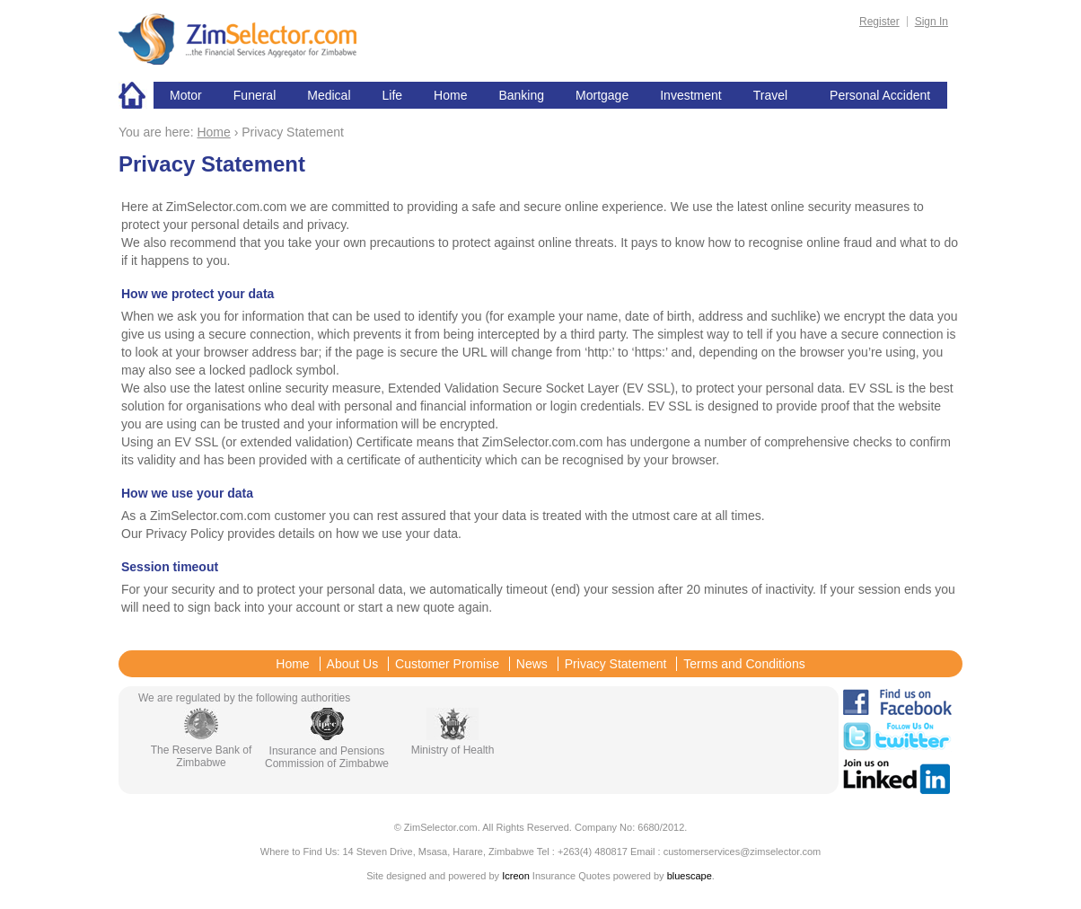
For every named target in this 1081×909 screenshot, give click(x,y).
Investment (690, 95)
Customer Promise (447, 664)
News (532, 664)
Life (392, 95)
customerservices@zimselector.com (743, 851)
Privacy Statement (616, 664)
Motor (186, 95)
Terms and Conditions (743, 664)
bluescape (689, 875)
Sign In (931, 21)
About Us (353, 664)
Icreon (516, 875)
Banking (521, 95)
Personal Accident (880, 95)
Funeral (254, 95)
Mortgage (602, 95)
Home (136, 95)
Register (879, 21)
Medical (328, 95)
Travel (770, 95)
